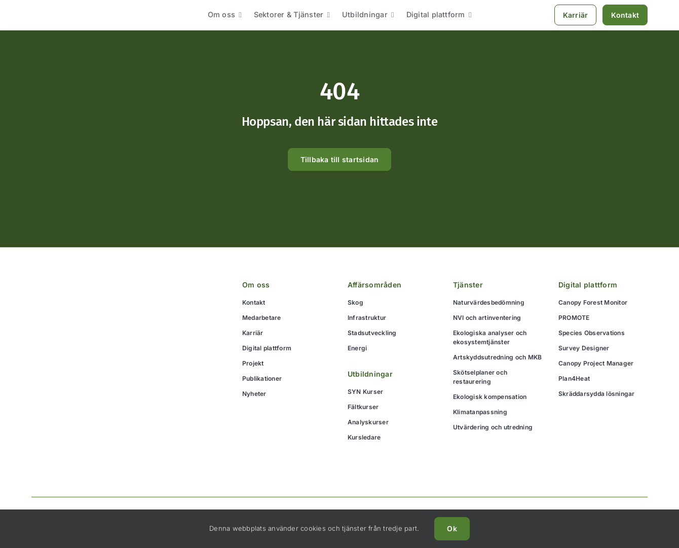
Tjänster (468, 284)
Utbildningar (370, 374)
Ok (452, 528)
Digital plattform (587, 284)
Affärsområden (374, 284)
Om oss (256, 284)
